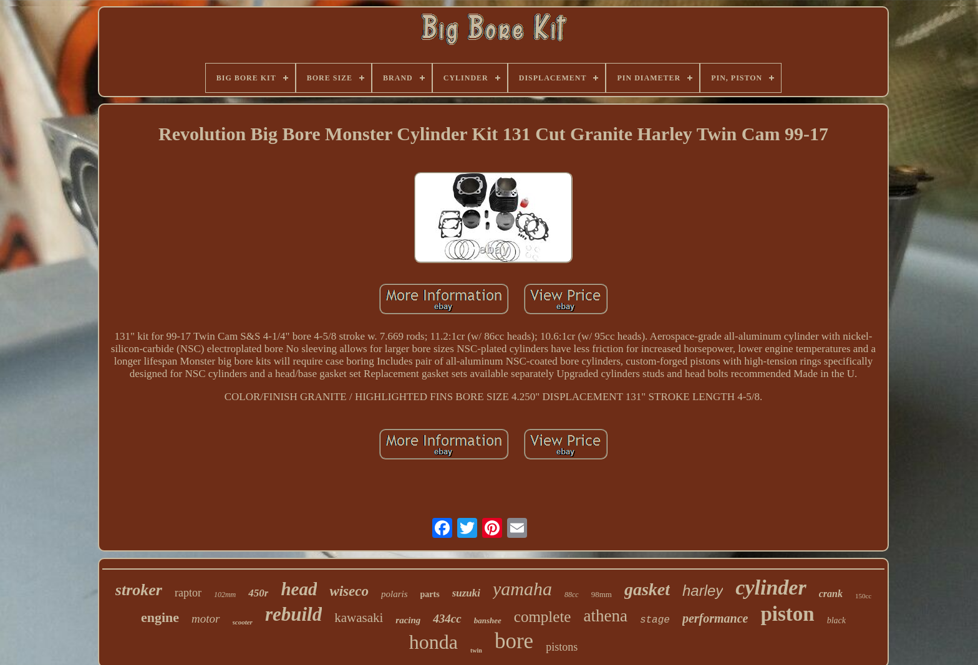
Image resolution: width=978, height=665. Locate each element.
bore (514, 641)
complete (542, 616)
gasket (647, 589)
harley (702, 590)
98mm (601, 594)
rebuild (293, 614)
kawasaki (358, 617)
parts (430, 594)
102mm (225, 594)
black (836, 620)
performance (715, 618)
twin (476, 650)
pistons (562, 647)
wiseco (349, 591)
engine (160, 617)
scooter (243, 622)
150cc (863, 596)
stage (655, 620)
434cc (447, 618)
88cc (571, 594)
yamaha (522, 588)
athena (605, 615)
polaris (394, 594)
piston (787, 614)
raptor (188, 592)
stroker (138, 590)
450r (258, 593)
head (299, 589)
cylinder (770, 587)
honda (433, 642)
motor (205, 618)
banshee (487, 620)
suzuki (466, 593)
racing (407, 620)
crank (831, 593)
